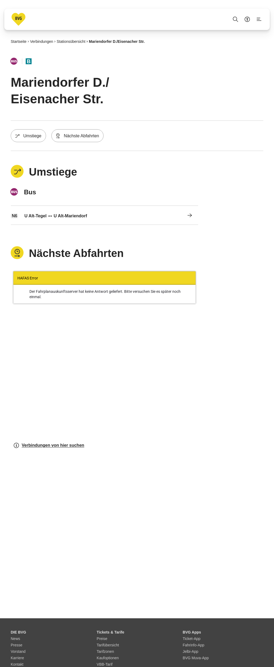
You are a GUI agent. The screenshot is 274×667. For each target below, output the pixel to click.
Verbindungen (41, 41)
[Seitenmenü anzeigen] (259, 19)
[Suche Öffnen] (235, 19)
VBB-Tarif (104, 664)
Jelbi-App (190, 651)
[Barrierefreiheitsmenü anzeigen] (247, 19)
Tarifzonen (105, 651)
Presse (16, 645)
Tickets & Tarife (110, 632)
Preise (102, 638)
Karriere (17, 658)
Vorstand (18, 651)
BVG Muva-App (196, 658)
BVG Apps (192, 632)
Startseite (18, 41)
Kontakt (17, 664)
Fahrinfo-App (193, 645)
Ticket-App (191, 638)
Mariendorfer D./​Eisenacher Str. (117, 41)
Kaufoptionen (108, 658)
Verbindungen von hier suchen (48, 445)
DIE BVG (18, 632)
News (15, 638)
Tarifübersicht (108, 645)
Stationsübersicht (71, 41)
